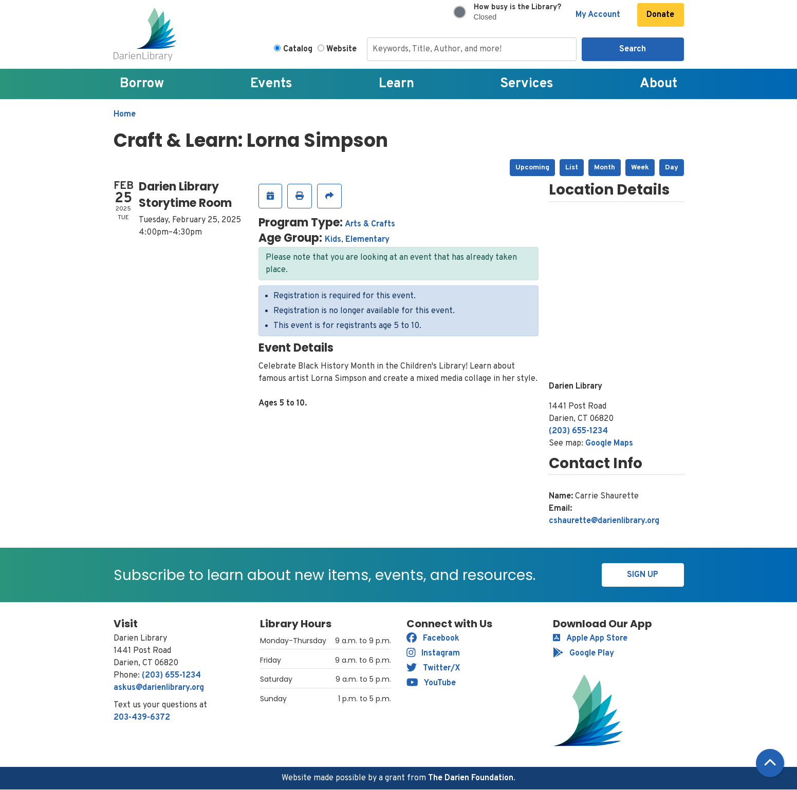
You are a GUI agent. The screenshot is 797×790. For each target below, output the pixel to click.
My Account (598, 15)
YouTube (431, 683)
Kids (333, 240)
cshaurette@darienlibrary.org (604, 521)
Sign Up (642, 575)
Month (604, 167)
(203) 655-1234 (578, 431)
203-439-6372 (142, 717)
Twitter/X (433, 668)
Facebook (432, 638)
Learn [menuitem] (396, 83)
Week (640, 167)
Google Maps (609, 443)
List (571, 167)
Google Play (583, 653)
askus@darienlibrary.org (159, 688)
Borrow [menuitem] (142, 83)
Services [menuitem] (526, 83)
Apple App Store (590, 638)
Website (341, 49)
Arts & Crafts (370, 224)
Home (125, 114)
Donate (660, 15)
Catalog (297, 49)
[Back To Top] (770, 763)
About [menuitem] (658, 83)
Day (671, 167)
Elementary (367, 240)
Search (632, 49)
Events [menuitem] (271, 83)
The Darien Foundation (470, 778)
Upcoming (532, 167)
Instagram (433, 653)
